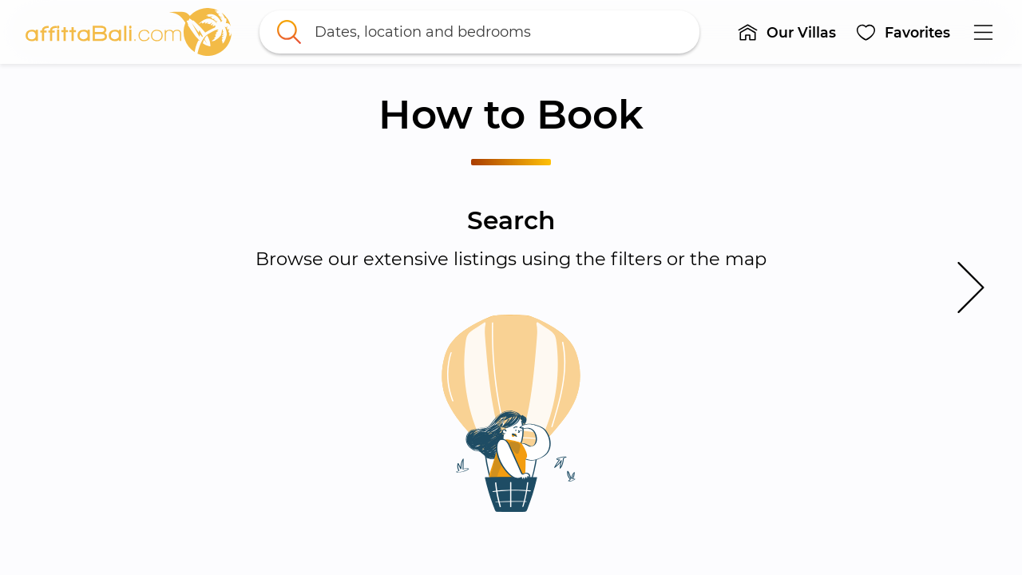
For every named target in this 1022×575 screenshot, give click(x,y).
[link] (129, 32)
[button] (786, 32)
